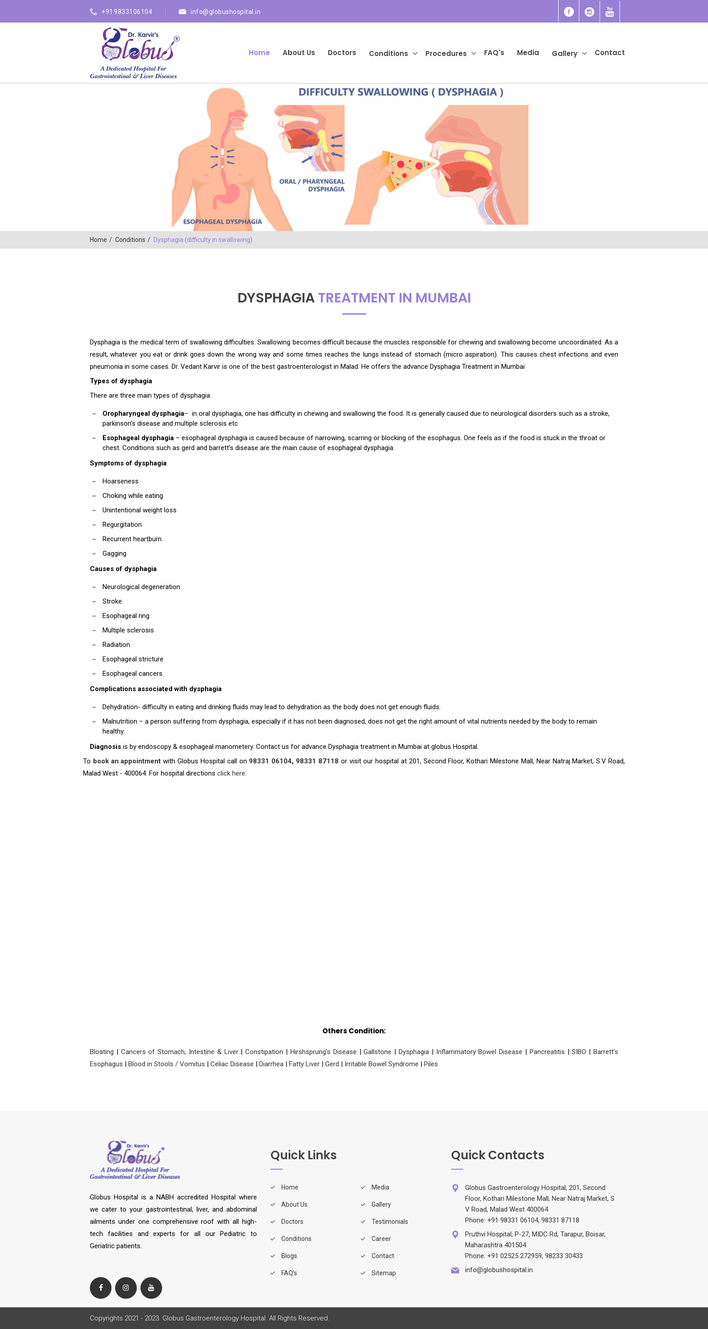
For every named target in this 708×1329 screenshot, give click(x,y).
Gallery (565, 53)
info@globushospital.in (226, 11)
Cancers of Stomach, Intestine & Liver (179, 1052)
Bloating (102, 1052)
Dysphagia (414, 1052)
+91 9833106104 (127, 11)
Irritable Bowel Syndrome (382, 1064)
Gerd (332, 1064)
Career (381, 1238)
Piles (431, 1064)
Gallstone (377, 1052)
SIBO (579, 1052)
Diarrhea (271, 1064)
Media (528, 52)
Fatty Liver (304, 1064)
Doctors (342, 52)
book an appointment (127, 761)
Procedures (446, 53)
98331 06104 (270, 761)
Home (259, 52)
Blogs (289, 1255)
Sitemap (384, 1273)
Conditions (388, 53)
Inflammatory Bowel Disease (479, 1052)
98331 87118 (317, 761)
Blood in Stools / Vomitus (166, 1064)
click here (231, 773)
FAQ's (494, 52)
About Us (299, 52)
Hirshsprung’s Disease (323, 1052)
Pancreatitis (547, 1052)
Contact (610, 52)
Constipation (264, 1052)
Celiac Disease (232, 1064)
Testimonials (390, 1221)
